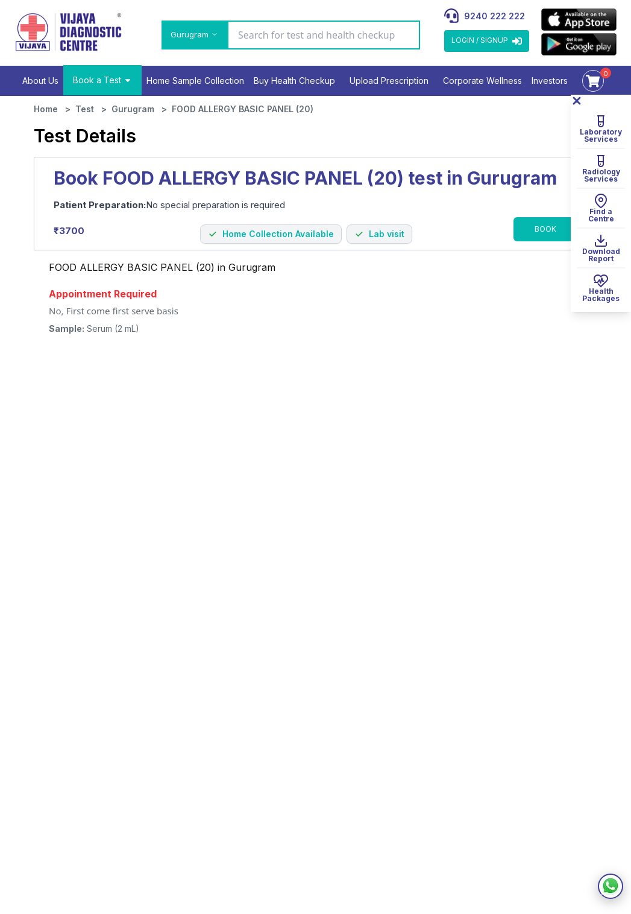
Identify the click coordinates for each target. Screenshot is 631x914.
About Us (40, 80)
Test (84, 109)
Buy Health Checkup (294, 80)
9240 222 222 (494, 16)
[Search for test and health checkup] (323, 35)
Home (46, 109)
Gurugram (132, 109)
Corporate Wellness (482, 80)
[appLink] (579, 19)
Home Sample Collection (195, 80)
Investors (550, 80)
